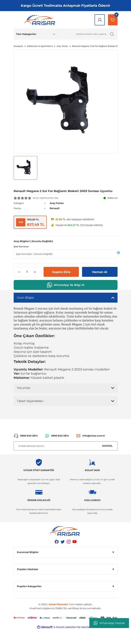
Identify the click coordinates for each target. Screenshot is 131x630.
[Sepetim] (113, 19)
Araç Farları (57, 203)
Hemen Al (99, 272)
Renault (54, 208)
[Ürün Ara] (88, 34)
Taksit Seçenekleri (30, 401)
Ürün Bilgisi (25, 297)
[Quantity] (27, 272)
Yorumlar (24, 388)
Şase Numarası (21, 246)
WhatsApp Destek (109, 623)
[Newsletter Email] (66, 445)
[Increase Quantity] (34, 272)
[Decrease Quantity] (19, 272)
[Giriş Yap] (99, 19)
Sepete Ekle (61, 272)
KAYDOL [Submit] (107, 445)
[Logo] (40, 19)
